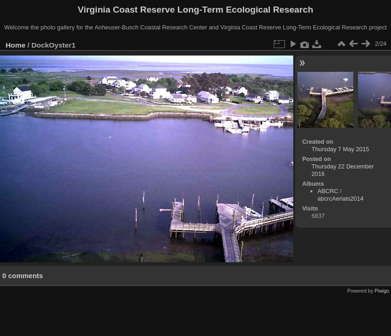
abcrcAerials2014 (340, 198)
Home (16, 45)
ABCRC (327, 191)
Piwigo (382, 291)
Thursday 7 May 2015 (340, 149)
